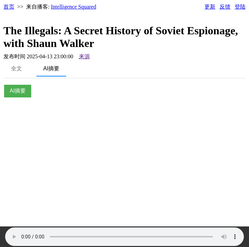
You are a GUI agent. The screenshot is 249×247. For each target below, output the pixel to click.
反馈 (225, 7)
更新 (209, 7)
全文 (16, 68)
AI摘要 (51, 68)
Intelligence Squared (73, 7)
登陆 (240, 7)
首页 (8, 7)
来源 (84, 56)
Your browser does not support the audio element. (124, 236)
